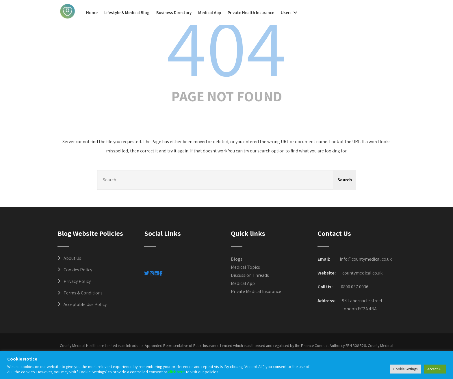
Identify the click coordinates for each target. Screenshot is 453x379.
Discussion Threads (250, 275)
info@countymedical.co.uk (366, 259)
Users (290, 13)
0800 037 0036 (354, 287)
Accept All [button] (434, 369)
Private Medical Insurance (256, 291)
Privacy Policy (77, 281)
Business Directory (174, 12)
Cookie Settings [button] (405, 369)
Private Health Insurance (251, 12)
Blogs (236, 259)
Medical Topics (245, 267)
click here (176, 371)
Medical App (209, 12)
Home (92, 12)
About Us (72, 258)
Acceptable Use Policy (85, 304)
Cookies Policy (78, 270)
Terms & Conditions (83, 293)
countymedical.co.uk (362, 273)
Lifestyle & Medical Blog (127, 12)
